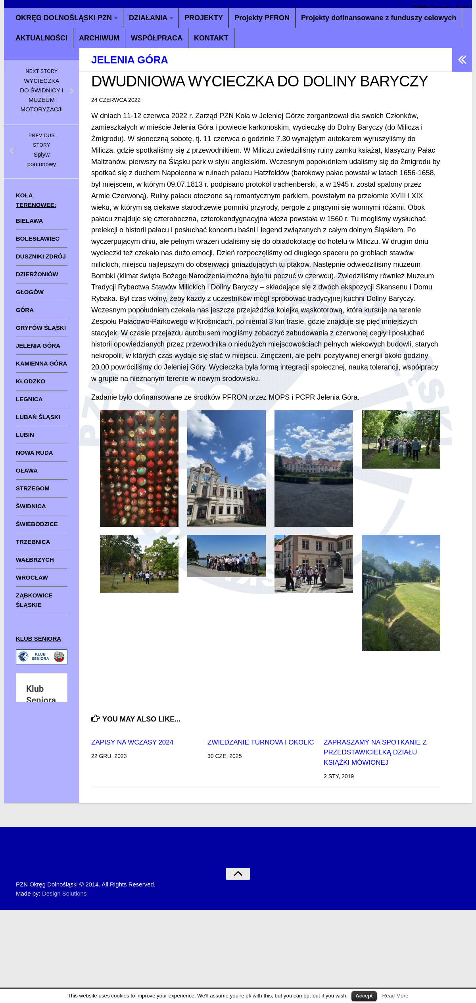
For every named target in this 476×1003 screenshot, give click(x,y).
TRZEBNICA (33, 541)
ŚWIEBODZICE (37, 524)
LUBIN (25, 434)
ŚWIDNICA (31, 506)
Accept (363, 996)
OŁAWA (27, 470)
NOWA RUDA (34, 452)
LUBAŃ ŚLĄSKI (38, 416)
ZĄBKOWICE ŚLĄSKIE (34, 600)
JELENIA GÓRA (38, 345)
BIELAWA (29, 220)
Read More (395, 996)
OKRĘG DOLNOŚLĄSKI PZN (63, 18)
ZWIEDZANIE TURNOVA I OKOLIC (260, 742)
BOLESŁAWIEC (38, 238)
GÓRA (25, 309)
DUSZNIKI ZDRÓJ (41, 256)
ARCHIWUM (99, 38)
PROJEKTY (203, 18)
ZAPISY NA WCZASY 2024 (132, 742)
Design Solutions (64, 893)
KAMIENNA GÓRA (41, 363)
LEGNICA (29, 399)
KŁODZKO (30, 381)
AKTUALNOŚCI (41, 38)
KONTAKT (211, 38)
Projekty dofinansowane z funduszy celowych (378, 18)
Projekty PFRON (262, 18)
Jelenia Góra (129, 60)
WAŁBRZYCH (35, 559)
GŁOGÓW (30, 292)
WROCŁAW (32, 577)
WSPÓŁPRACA (156, 38)
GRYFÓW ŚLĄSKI (41, 327)
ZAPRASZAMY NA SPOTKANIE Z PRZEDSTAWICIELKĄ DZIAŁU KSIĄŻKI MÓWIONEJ (375, 752)
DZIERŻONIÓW (37, 274)
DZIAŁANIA (148, 18)
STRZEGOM (33, 488)
